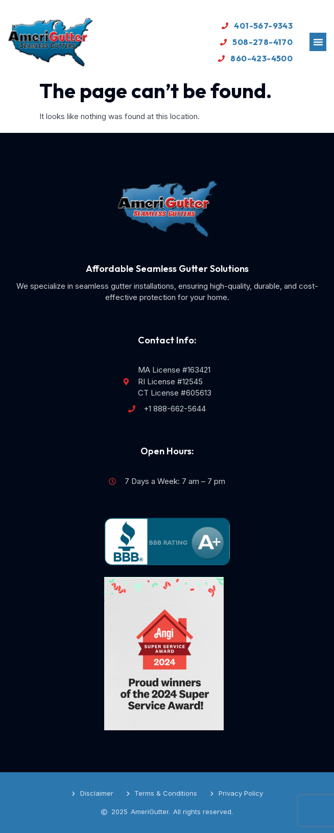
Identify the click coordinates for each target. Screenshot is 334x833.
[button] (318, 42)
